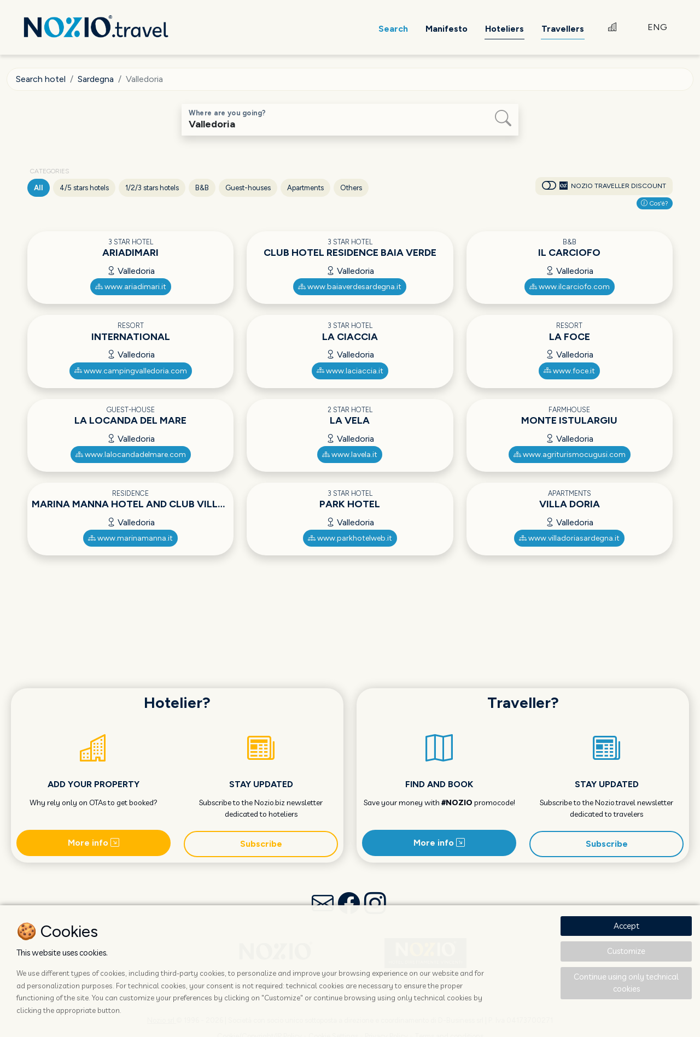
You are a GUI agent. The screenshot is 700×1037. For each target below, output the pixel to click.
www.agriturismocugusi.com (570, 454)
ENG (657, 27)
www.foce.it (569, 371)
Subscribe (261, 844)
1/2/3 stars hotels (152, 188)
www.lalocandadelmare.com (130, 454)
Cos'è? (654, 203)
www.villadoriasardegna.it (569, 538)
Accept (626, 926)
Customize (626, 951)
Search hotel (41, 79)
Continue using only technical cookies (626, 982)
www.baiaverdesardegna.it (349, 286)
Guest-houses (248, 188)
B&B (202, 188)
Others (351, 188)
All (38, 188)
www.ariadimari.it (130, 286)
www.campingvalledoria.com (130, 371)
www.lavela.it (349, 454)
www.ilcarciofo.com (569, 286)
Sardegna (96, 79)
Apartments (305, 188)
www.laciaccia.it (350, 371)
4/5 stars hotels (84, 188)
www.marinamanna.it (130, 538)
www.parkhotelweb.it (350, 538)
